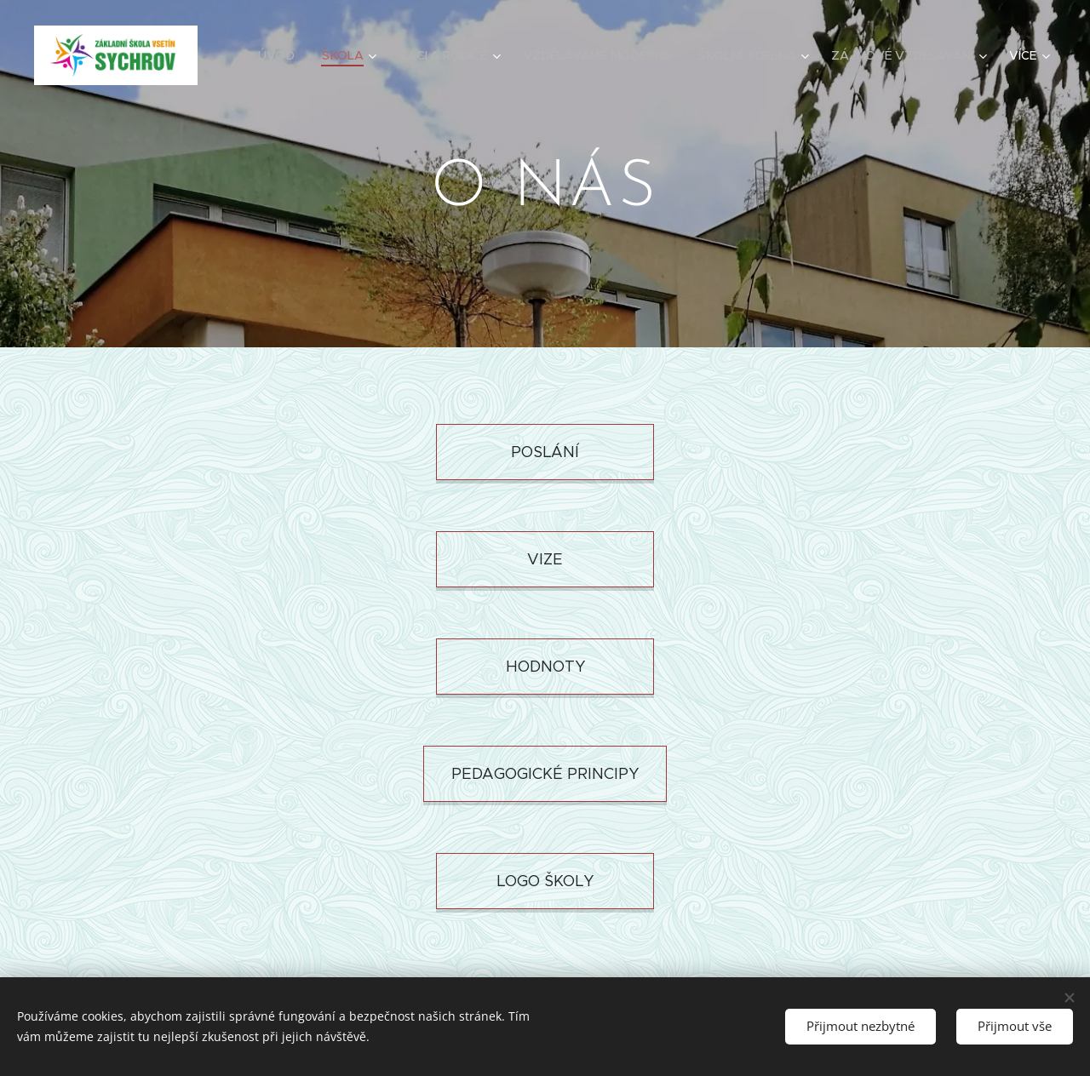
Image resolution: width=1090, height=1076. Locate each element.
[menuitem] (287, 55)
